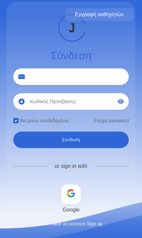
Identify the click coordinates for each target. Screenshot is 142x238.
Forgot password (111, 120)
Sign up (95, 223)
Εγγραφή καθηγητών (99, 14)
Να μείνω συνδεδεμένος (41, 120)
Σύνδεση (71, 139)
